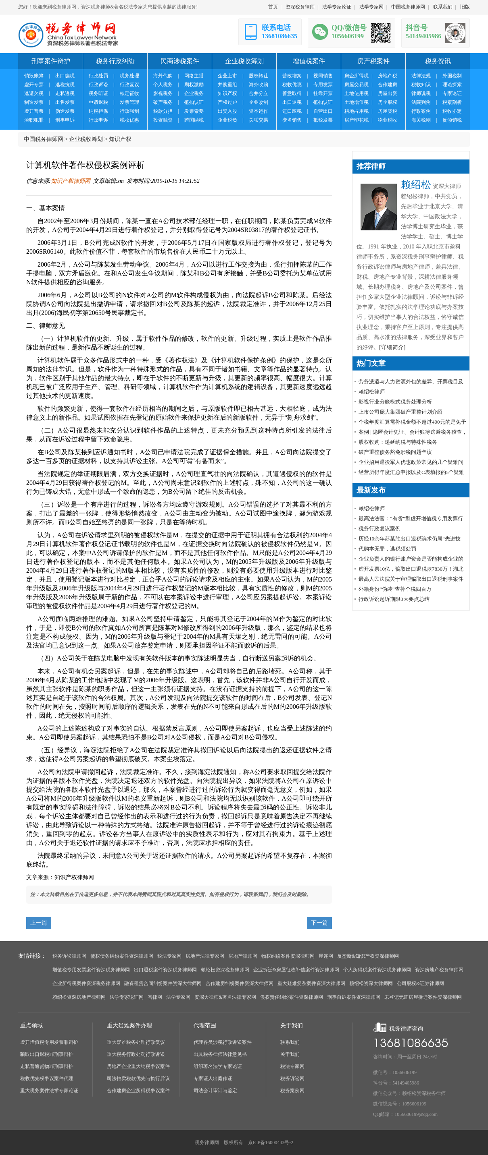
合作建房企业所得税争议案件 (138, 1090)
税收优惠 (129, 120)
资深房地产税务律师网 (439, 970)
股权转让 (258, 76)
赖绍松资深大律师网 (371, 983)
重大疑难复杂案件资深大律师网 (311, 983)
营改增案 (292, 76)
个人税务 (163, 84)
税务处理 (129, 76)
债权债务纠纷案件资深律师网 (121, 956)
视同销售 (323, 76)
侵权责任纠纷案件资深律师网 (291, 997)
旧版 (465, 7)
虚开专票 (34, 84)
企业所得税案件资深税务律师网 (86, 983)
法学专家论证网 (127, 997)
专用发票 (323, 84)
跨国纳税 (194, 120)
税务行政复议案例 (379, 529)
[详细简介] (392, 347)
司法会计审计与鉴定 (215, 1090)
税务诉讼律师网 (69, 956)
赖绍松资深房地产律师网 (79, 997)
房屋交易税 (356, 84)
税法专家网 (169, 956)
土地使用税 (356, 93)
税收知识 (421, 84)
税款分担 (163, 111)
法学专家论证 (336, 7)
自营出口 (323, 111)
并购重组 (227, 84)
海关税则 (421, 120)
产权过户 (227, 102)
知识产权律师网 (70, 181)
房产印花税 (356, 120)
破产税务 (163, 102)
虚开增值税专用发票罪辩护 (49, 1042)
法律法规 (421, 76)
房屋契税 (387, 111)
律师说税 (421, 93)
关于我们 (290, 1054)
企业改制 (258, 102)
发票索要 (194, 111)
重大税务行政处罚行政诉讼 (136, 1054)
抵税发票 (323, 120)
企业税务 (194, 93)
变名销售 (292, 120)
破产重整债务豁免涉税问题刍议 (395, 452)
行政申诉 (98, 120)
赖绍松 (416, 184)
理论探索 (452, 84)
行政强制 (129, 111)
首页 (273, 7)
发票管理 (129, 102)
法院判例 (421, 102)
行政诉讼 (98, 84)
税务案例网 (292, 1090)
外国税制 (452, 76)
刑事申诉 (65, 120)
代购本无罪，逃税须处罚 (387, 549)
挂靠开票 (323, 93)
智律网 (155, 997)
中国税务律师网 (408, 7)
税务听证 (98, 93)
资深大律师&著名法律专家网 (225, 997)
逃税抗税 (65, 84)
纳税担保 (98, 111)
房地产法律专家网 (205, 956)
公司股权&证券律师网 (420, 983)
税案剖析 (452, 102)
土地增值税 (356, 102)
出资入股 (227, 111)
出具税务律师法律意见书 (220, 1054)
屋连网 (326, 956)
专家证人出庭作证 (213, 1078)
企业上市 (227, 76)
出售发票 (65, 102)
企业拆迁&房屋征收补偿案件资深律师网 (296, 970)
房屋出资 (387, 93)
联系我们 (443, 7)
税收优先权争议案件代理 (46, 1078)
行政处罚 (98, 76)
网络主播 (194, 76)
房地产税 (387, 76)
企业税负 (227, 120)
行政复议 (129, 84)
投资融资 (163, 120)
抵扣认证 (194, 102)
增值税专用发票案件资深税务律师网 (91, 970)
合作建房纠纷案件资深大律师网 (239, 983)
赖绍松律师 (372, 392)
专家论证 (452, 93)
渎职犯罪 (34, 120)
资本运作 (258, 111)
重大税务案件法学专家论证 (49, 1090)
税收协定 (452, 111)
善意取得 (292, 93)
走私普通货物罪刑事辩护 (46, 1066)
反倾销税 (452, 120)
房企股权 (387, 102)
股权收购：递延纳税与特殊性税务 (398, 442)
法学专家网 (371, 7)
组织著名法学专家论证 (218, 1066)
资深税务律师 (300, 7)
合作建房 (387, 84)
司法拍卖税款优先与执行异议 (138, 1078)
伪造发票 (65, 111)
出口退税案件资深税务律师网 (165, 970)
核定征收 (129, 93)
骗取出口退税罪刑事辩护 (46, 1054)
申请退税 (98, 102)
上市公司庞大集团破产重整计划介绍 (400, 412)
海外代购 (163, 76)
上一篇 (38, 923)
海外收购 (258, 84)
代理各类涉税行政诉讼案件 (223, 1042)
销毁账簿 (34, 76)
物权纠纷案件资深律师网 (288, 956)
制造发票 (34, 102)
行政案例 (421, 111)
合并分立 (258, 93)
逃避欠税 (34, 93)
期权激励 (194, 84)
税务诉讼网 (292, 1078)
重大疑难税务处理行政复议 (136, 1042)
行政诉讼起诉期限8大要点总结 (394, 599)
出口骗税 (65, 76)
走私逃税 (65, 93)
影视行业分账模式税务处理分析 (395, 402)
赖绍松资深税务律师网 (225, 970)
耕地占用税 (356, 111)
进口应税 (292, 111)
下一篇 (319, 923)
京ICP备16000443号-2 (271, 1142)
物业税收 (387, 120)
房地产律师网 (242, 956)
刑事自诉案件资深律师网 (353, 997)
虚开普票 (34, 111)
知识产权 (227, 93)
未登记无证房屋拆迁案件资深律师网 (423, 997)
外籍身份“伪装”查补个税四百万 (395, 589)
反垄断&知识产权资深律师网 (368, 956)
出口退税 (292, 102)
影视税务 (163, 93)
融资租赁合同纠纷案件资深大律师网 (163, 983)
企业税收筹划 (86, 139)
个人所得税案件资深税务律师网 (377, 970)
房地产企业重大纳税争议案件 (138, 1066)
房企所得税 (356, 76)
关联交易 (258, 120)
